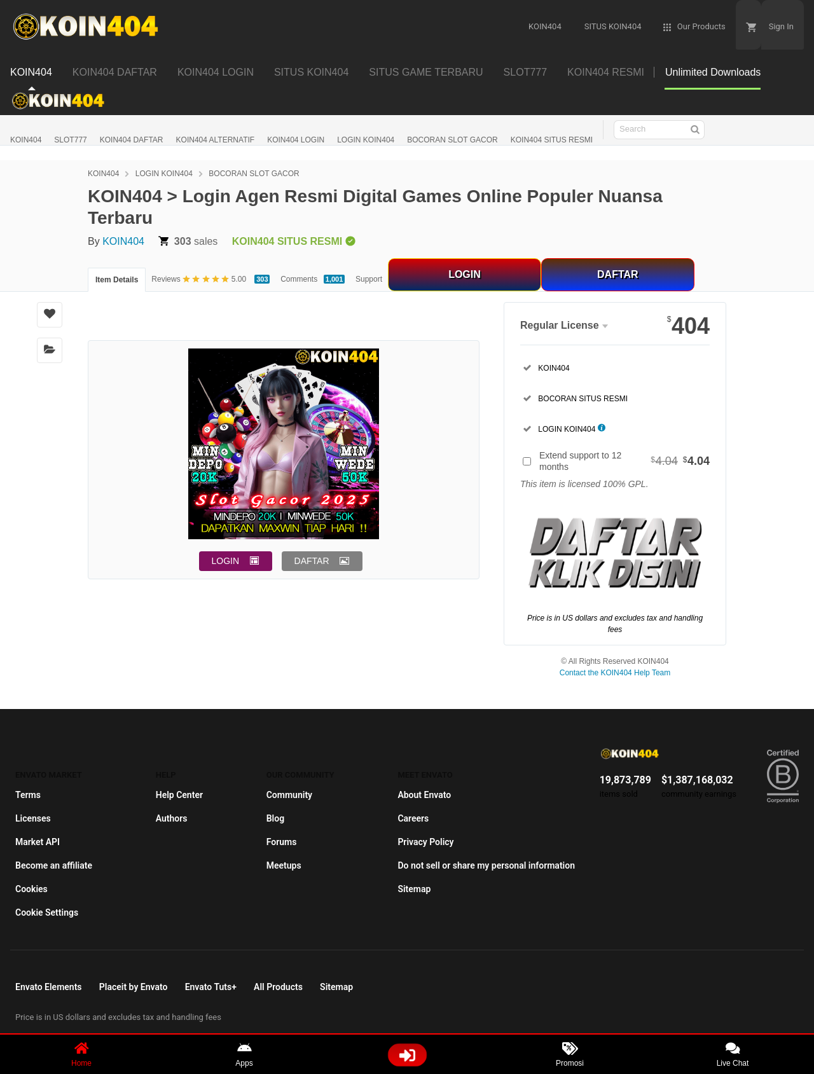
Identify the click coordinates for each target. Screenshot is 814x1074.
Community (289, 795)
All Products (278, 987)
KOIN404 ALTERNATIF (215, 139)
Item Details (116, 279)
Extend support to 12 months (624, 461)
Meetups (283, 865)
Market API (37, 842)
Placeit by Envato (133, 987)
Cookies (31, 889)
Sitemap (414, 889)
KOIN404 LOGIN (295, 139)
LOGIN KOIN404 (365, 139)
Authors (172, 818)
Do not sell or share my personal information (486, 865)
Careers (413, 818)
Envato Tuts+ (211, 987)
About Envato (424, 795)
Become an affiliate (53, 865)
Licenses (33, 818)
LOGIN (464, 274)
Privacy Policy (425, 842)
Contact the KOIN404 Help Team (615, 672)
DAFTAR (617, 274)
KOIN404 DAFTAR (131, 139)
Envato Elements (48, 987)
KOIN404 (25, 139)
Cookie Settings (46, 912)
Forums (281, 842)
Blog (275, 818)
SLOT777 (70, 139)
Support (368, 279)
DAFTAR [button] (311, 561)
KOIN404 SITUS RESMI (552, 139)
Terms (28, 795)
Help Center (179, 795)
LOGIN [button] (226, 561)
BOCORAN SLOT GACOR (452, 139)
